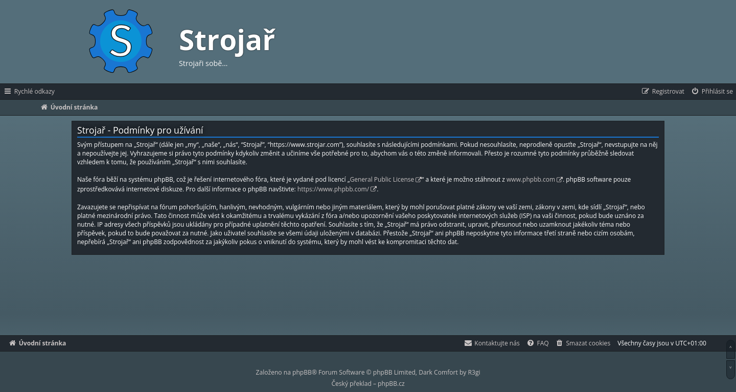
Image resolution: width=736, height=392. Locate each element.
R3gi (474, 372)
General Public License (382, 179)
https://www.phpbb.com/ (333, 189)
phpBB (302, 372)
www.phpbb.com (531, 179)
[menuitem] (711, 91)
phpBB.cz (391, 383)
